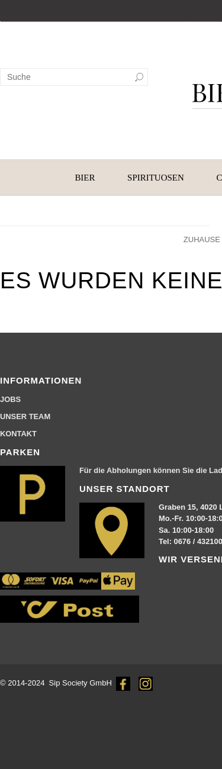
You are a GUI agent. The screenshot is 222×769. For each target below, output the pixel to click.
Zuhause (202, 239)
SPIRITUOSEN (155, 177)
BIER (85, 177)
